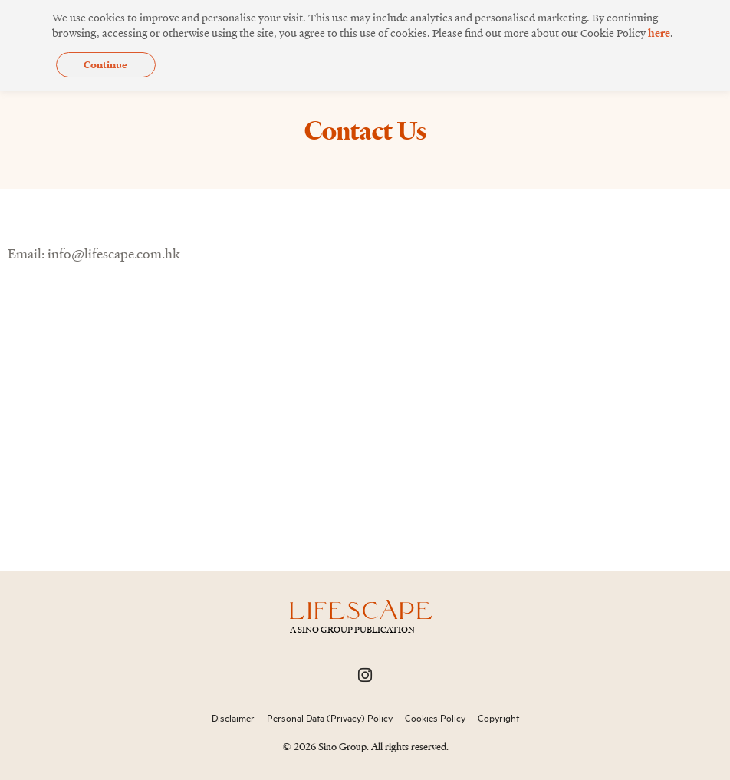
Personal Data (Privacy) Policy (330, 718)
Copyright (498, 718)
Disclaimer (233, 718)
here (659, 32)
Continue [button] (105, 64)
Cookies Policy (435, 718)
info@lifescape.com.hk (114, 253)
